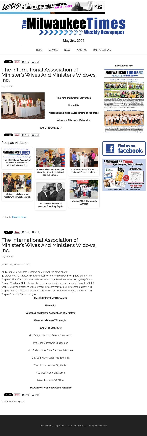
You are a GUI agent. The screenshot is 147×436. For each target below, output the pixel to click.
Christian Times (19, 217)
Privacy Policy (46, 426)
